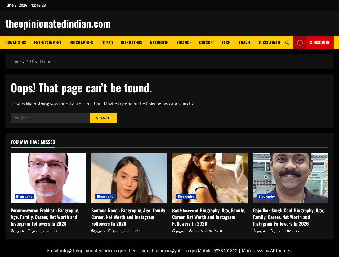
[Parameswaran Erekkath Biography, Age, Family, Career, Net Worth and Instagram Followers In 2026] (48, 178)
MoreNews (252, 251)
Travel (245, 42)
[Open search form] (287, 43)
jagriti (19, 231)
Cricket (206, 42)
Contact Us (15, 42)
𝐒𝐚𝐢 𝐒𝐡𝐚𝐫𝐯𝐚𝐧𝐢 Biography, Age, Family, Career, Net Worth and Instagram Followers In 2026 (208, 217)
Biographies (81, 42)
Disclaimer (269, 42)
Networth (159, 42)
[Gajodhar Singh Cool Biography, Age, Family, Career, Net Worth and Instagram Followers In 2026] (290, 178)
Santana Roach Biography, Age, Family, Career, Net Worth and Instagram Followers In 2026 (128, 217)
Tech (226, 42)
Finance (184, 42)
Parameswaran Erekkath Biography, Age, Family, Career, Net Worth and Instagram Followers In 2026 (45, 217)
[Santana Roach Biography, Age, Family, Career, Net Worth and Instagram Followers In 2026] (129, 178)
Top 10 (107, 42)
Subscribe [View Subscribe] (311, 42)
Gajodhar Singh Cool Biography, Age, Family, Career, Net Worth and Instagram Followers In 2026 (288, 217)
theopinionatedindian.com (58, 23)
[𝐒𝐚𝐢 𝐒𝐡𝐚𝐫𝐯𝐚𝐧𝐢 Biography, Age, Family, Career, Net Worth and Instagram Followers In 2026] (210, 178)
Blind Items (131, 42)
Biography (24, 196)
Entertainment (47, 42)
